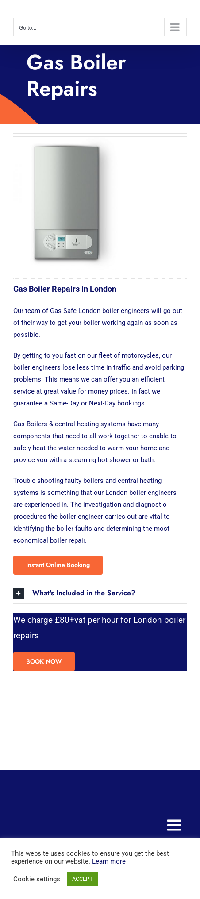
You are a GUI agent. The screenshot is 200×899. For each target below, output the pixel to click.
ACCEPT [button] (82, 879)
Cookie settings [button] (36, 879)
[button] (100, 593)
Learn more (109, 861)
